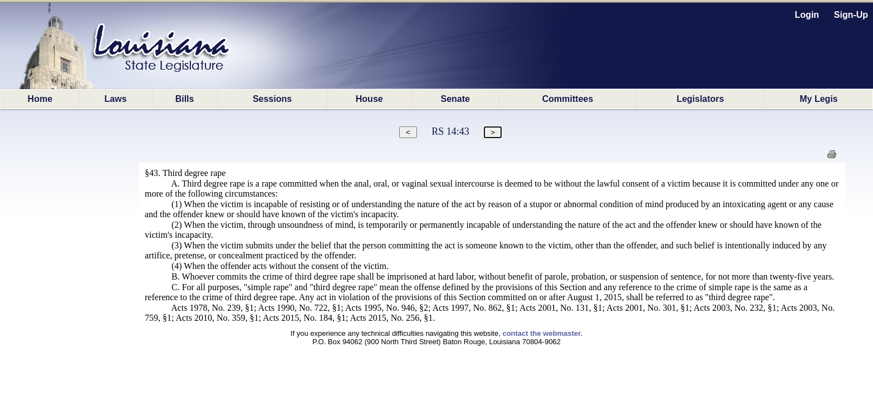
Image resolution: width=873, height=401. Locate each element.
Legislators (700, 99)
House (369, 99)
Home (40, 99)
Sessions (272, 99)
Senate (455, 99)
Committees (568, 99)
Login (807, 14)
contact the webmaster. (542, 333)
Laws (116, 99)
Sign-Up (851, 14)
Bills (184, 99)
